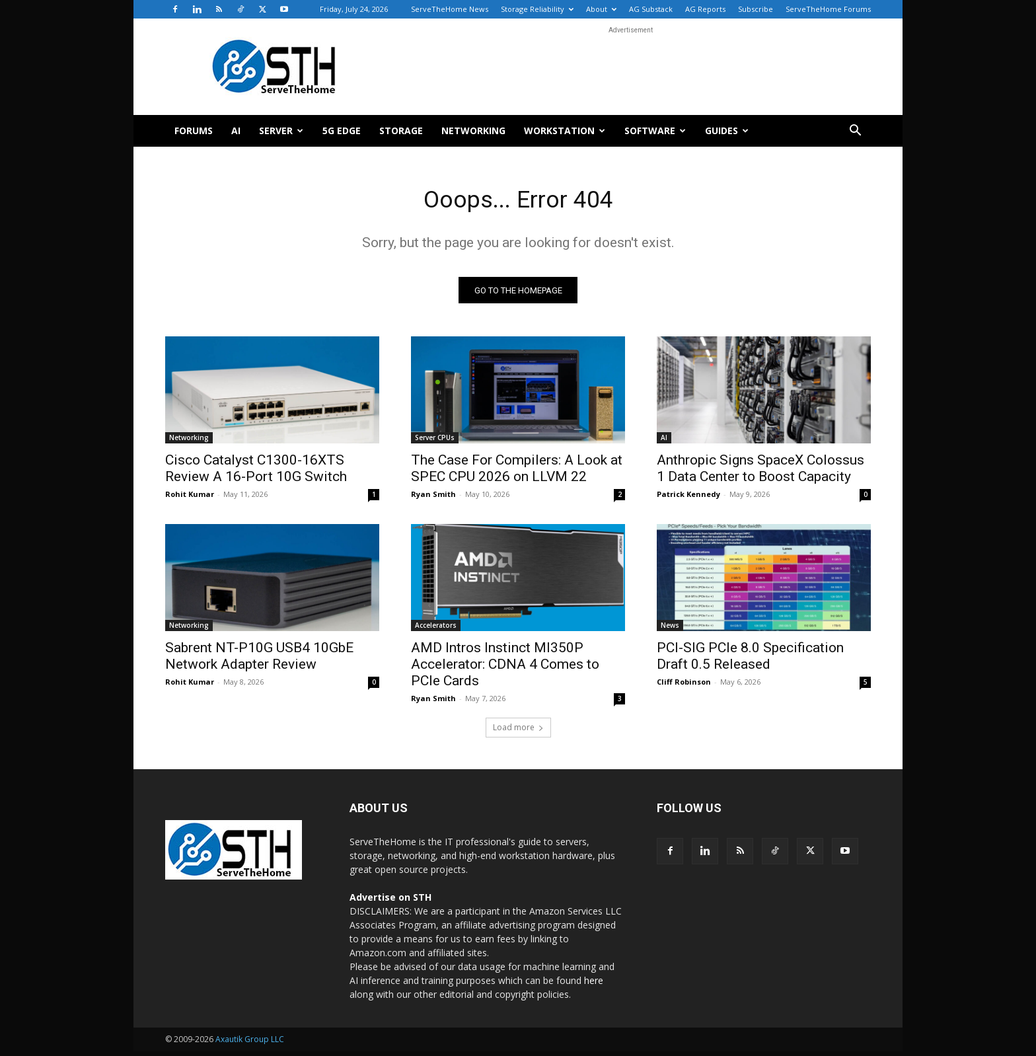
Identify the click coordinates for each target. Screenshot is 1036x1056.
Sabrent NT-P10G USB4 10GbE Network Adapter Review (259, 660)
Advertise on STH (390, 901)
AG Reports (705, 9)
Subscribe (755, 9)
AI (235, 130)
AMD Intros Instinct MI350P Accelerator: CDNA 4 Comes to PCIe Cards (505, 668)
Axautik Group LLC (249, 1043)
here (593, 985)
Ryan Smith (433, 499)
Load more (518, 731)
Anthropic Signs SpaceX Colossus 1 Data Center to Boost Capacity (760, 473)
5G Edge (341, 130)
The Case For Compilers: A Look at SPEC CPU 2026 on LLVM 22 (516, 473)
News (670, 629)
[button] (855, 132)
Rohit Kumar (189, 499)
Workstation (564, 130)
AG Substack (651, 9)
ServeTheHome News (449, 9)
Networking (473, 130)
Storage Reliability (537, 9)
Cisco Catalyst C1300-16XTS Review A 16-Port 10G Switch (256, 473)
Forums (193, 130)
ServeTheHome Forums (828, 9)
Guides (727, 130)
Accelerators (436, 629)
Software (655, 130)
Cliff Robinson (684, 686)
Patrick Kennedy (688, 499)
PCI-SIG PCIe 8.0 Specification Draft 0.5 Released (750, 660)
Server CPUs (435, 442)
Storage (401, 130)
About (601, 9)
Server (281, 130)
